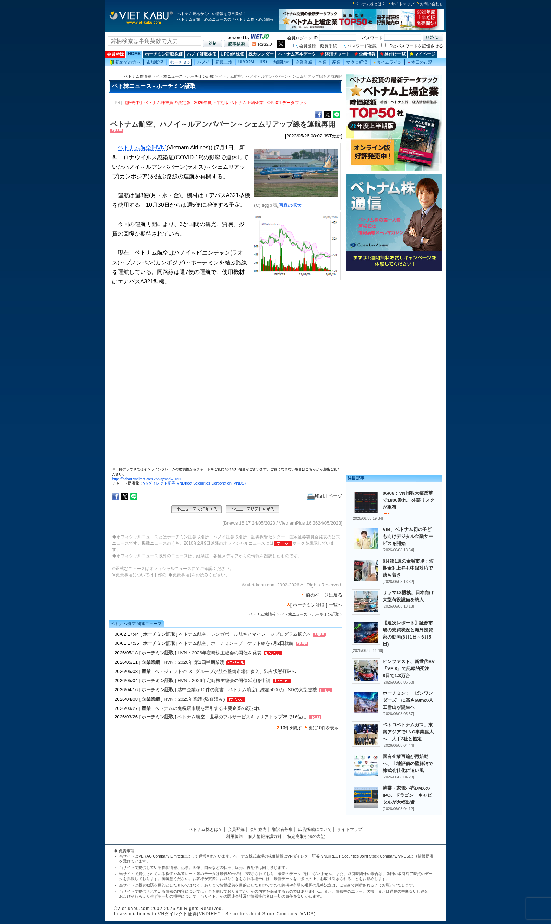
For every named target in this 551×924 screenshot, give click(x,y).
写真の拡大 (287, 205)
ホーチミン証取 (200, 76)
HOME (134, 53)
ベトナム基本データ (297, 54)
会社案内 (258, 829)
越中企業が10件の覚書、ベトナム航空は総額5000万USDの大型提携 (247, 689)
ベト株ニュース (169, 76)
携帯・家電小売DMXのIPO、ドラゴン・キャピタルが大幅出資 (407, 795)
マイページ (422, 54)
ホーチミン (180, 62)
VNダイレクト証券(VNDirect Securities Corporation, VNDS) (194, 483)
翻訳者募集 (282, 829)
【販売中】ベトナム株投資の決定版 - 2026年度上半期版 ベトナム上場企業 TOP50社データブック (215, 102)
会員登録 (115, 54)
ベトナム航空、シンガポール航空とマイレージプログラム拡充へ (245, 634)
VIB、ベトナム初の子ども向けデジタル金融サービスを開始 (408, 536)
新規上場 (223, 62)
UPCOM (246, 61)
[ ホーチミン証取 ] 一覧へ (316, 605)
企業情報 (365, 54)
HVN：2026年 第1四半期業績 (194, 662)
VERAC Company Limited (160, 856)
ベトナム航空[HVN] (142, 147)
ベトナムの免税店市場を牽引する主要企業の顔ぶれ (207, 708)
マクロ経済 (357, 62)
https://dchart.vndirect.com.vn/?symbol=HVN (146, 479)
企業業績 (304, 62)
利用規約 (234, 836)
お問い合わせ (431, 4)
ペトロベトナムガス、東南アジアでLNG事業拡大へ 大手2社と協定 (408, 732)
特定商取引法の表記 (306, 836)
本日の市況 (420, 62)
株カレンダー (261, 54)
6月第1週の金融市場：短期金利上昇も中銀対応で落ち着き (408, 568)
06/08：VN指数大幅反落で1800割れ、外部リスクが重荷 (408, 500)
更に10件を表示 (323, 727)
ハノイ (203, 62)
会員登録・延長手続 (318, 46)
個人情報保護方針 (265, 836)
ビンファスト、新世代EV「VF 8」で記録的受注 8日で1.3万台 (409, 668)
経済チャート (335, 54)
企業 (322, 62)
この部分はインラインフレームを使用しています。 (226, 379)
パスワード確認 (362, 46)
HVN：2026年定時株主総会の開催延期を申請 (224, 680)
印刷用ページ (324, 496)
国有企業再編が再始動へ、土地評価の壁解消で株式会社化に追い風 (408, 763)
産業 (336, 62)
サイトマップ (402, 4)
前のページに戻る (324, 595)
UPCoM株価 (232, 54)
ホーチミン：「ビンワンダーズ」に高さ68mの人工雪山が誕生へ (408, 700)
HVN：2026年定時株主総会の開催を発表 (219, 652)
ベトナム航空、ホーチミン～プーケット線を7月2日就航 (236, 643)
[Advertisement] (394, 322)
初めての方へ (125, 62)
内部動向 (281, 62)
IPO (263, 61)
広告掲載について (315, 829)
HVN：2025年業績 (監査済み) (194, 699)
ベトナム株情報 (137, 76)
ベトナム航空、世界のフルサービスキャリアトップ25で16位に (241, 717)
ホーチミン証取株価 (164, 54)
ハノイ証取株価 (201, 54)
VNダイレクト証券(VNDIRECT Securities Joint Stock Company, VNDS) (348, 856)
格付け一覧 (393, 54)
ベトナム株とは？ (370, 4)
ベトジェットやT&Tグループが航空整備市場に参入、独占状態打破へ (225, 671)
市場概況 (155, 62)
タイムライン (387, 62)
